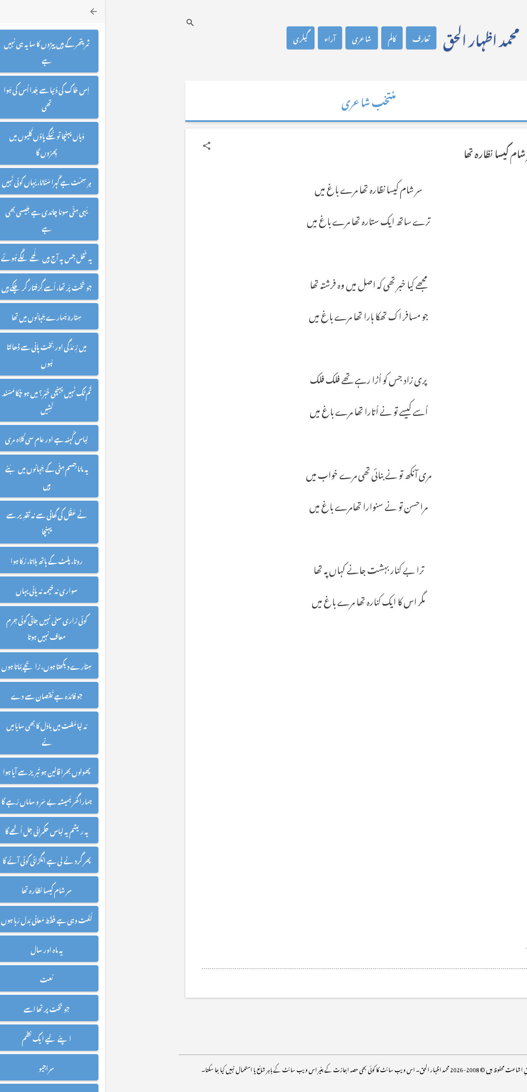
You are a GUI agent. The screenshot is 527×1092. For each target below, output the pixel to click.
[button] (102, 146)
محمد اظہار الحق (376, 37)
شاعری (256, 38)
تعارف (316, 38)
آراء (225, 38)
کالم (287, 38)
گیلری (195, 38)
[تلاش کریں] (85, 22)
